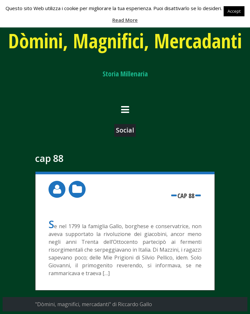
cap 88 (185, 195)
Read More (125, 20)
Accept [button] (234, 11)
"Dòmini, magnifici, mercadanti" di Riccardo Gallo (93, 304)
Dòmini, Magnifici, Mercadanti (125, 40)
